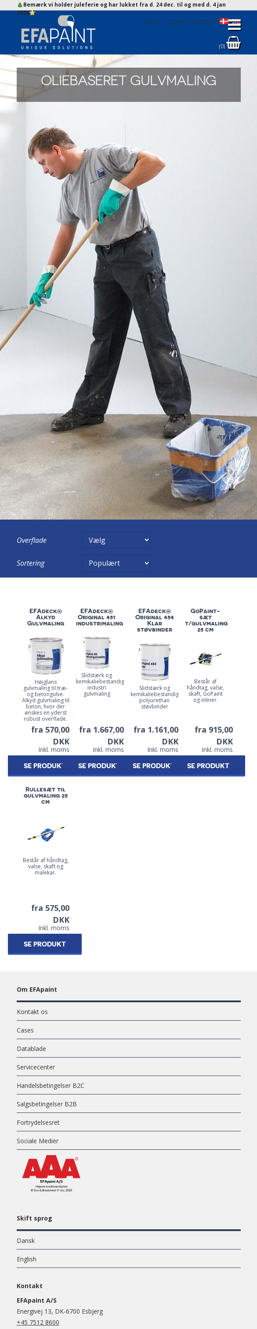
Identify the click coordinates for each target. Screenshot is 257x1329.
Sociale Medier (37, 1141)
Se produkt (45, 766)
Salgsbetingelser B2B (47, 1104)
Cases (25, 1030)
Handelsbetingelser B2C (50, 1085)
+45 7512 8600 (38, 1322)
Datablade (31, 1048)
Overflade (32, 540)
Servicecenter (36, 1067)
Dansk (26, 1240)
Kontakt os (32, 1012)
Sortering (30, 563)
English (26, 1259)
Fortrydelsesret (38, 1122)
